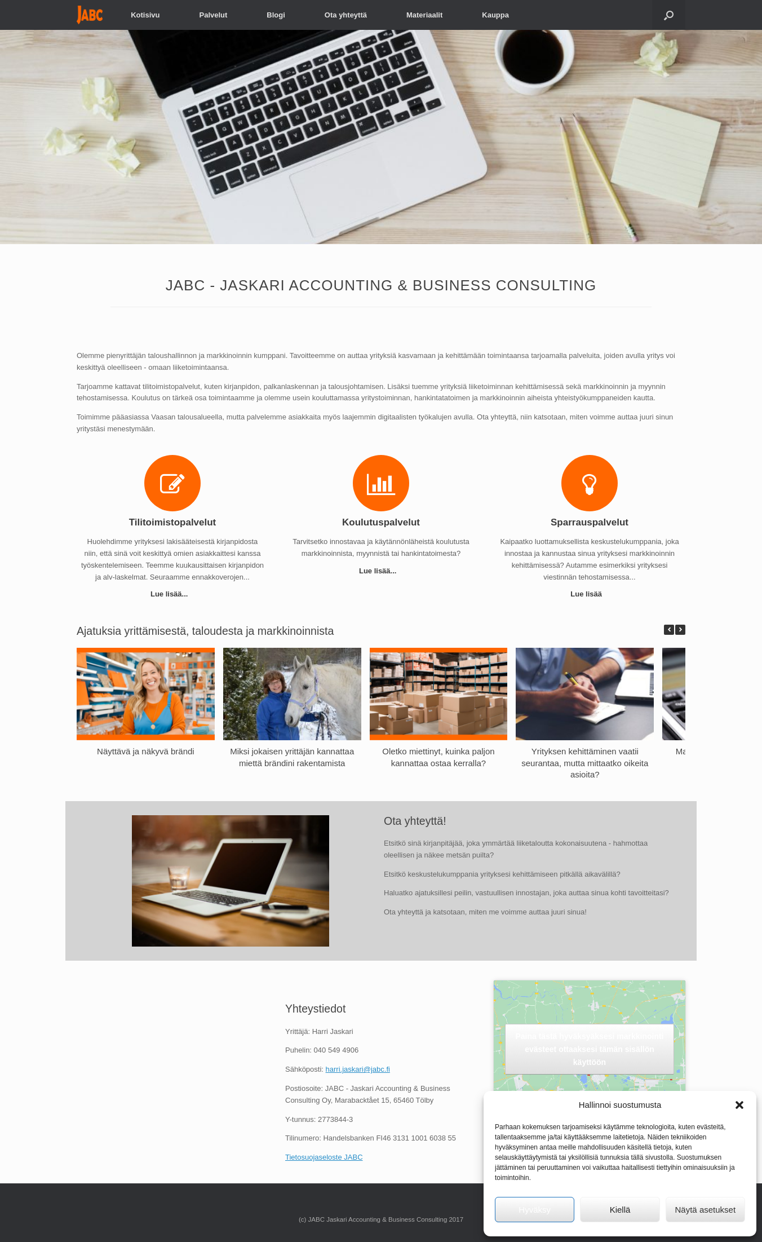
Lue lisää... (172, 594)
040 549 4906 (336, 1050)
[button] (739, 1105)
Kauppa (495, 15)
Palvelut (213, 15)
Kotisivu (145, 15)
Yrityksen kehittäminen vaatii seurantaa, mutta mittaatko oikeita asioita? (584, 763)
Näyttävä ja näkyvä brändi (145, 751)
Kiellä (620, 1209)
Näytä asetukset (705, 1209)
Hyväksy (535, 1209)
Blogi (276, 15)
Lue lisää (589, 594)
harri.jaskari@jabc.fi (358, 1069)
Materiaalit (424, 15)
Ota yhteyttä (346, 15)
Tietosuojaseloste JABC (324, 1157)
